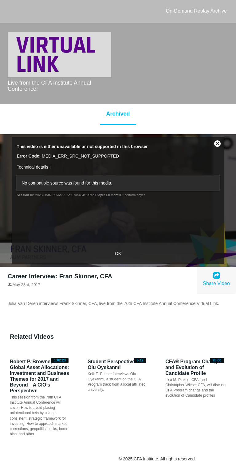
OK (118, 253)
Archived (118, 114)
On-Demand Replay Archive (196, 10)
